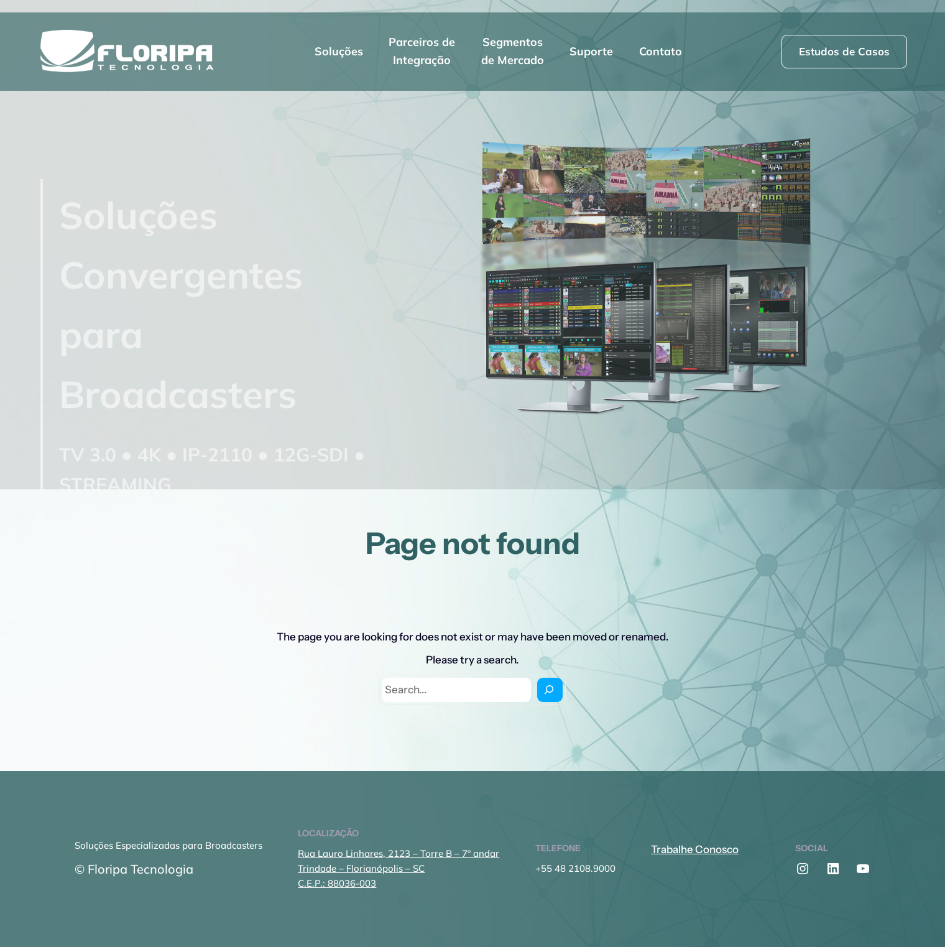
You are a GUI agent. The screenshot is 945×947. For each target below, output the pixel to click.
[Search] (550, 690)
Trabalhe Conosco (695, 849)
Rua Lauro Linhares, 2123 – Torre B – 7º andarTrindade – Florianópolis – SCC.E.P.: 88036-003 (398, 868)
